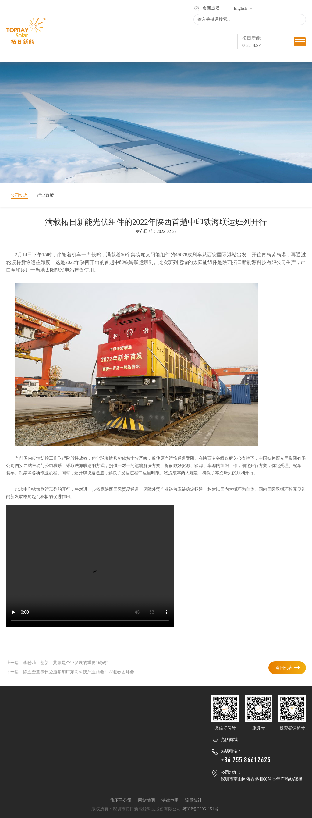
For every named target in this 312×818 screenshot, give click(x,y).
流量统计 (193, 800)
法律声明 (170, 800)
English (240, 8)
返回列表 (283, 667)
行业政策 (45, 195)
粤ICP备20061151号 (200, 809)
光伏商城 (229, 739)
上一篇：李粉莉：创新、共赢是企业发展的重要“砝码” (57, 662)
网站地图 (146, 800)
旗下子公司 (121, 800)
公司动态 (19, 195)
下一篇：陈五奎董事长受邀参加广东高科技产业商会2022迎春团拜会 (70, 672)
